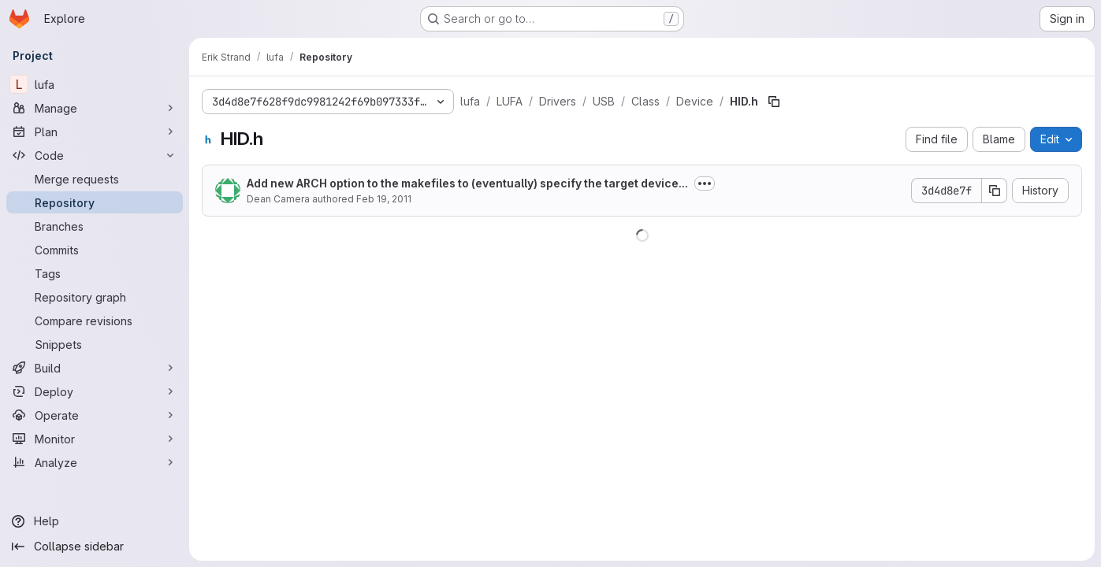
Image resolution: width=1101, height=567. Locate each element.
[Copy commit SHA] (994, 190)
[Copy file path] (774, 101)
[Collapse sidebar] (94, 547)
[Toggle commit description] (704, 183)
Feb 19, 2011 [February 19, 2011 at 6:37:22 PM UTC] (383, 199)
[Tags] (94, 273)
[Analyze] (94, 462)
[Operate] (94, 415)
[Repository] (94, 202)
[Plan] (94, 131)
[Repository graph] (94, 297)
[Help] (94, 521)
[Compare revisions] (94, 320)
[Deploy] (94, 391)
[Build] (94, 368)
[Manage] (94, 108)
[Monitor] (94, 439)
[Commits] (94, 250)
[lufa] (94, 84)
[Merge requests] (94, 179)
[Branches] (94, 226)
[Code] (94, 155)
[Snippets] (94, 344)
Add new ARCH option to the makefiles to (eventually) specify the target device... (467, 183)
